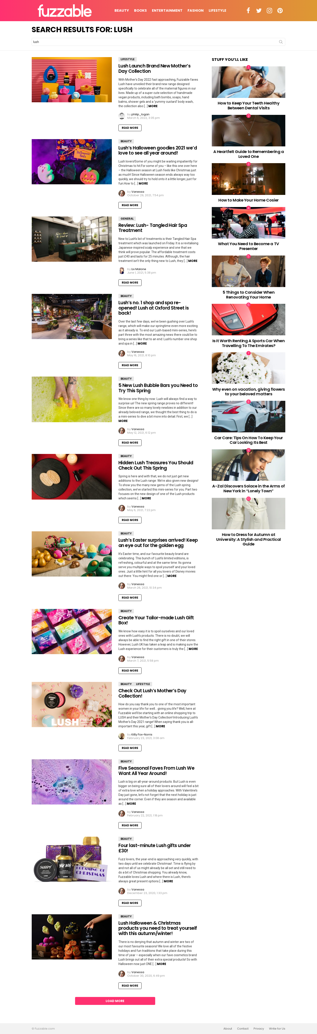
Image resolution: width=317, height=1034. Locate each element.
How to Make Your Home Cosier (248, 200)
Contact (243, 1028)
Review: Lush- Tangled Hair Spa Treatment (152, 228)
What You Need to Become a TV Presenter (248, 246)
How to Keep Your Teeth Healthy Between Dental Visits (249, 105)
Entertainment (167, 10)
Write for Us (277, 1028)
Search (280, 43)
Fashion (196, 10)
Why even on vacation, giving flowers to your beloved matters (248, 391)
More (153, 106)
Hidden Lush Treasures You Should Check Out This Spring (155, 465)
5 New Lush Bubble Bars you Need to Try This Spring (158, 388)
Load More (115, 1001)
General (127, 219)
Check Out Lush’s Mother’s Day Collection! (152, 693)
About (227, 1028)
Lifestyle (217, 10)
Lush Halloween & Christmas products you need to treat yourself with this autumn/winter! (157, 928)
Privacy (259, 1028)
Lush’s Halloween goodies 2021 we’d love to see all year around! (157, 150)
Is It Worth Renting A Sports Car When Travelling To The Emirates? (248, 343)
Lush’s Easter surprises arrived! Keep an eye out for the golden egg (158, 543)
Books (140, 10)
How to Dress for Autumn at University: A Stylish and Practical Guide (248, 539)
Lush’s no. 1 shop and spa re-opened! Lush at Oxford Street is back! (153, 307)
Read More (130, 128)
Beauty (121, 10)
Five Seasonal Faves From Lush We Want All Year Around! (156, 770)
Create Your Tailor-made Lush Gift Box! (156, 620)
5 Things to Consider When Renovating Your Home (249, 294)
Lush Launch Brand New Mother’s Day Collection (154, 68)
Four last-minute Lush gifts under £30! (154, 848)
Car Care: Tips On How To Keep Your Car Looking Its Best (248, 440)
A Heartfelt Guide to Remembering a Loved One (248, 154)
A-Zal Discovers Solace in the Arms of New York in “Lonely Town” (248, 488)
